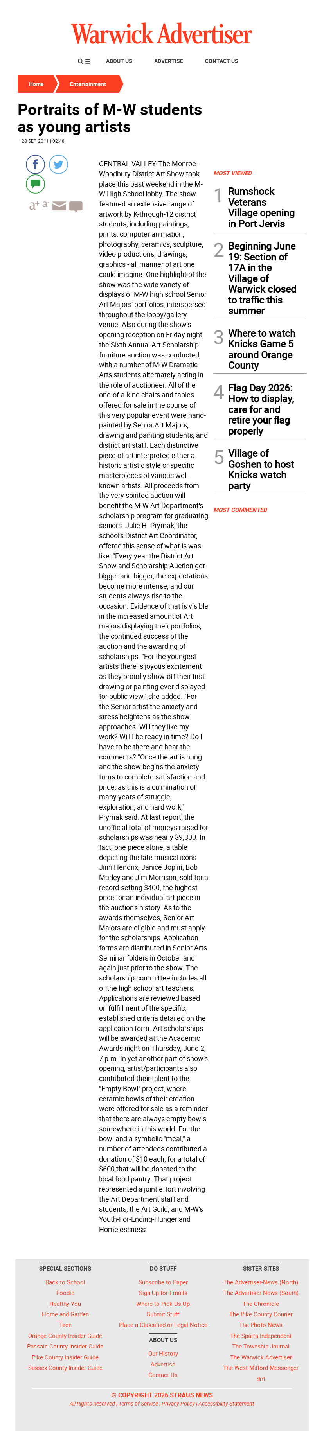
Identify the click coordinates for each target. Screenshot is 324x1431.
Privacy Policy (178, 1403)
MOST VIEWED (232, 173)
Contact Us (221, 61)
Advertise (168, 61)
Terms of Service (138, 1403)
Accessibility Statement (226, 1403)
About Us (119, 61)
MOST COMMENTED (240, 510)
